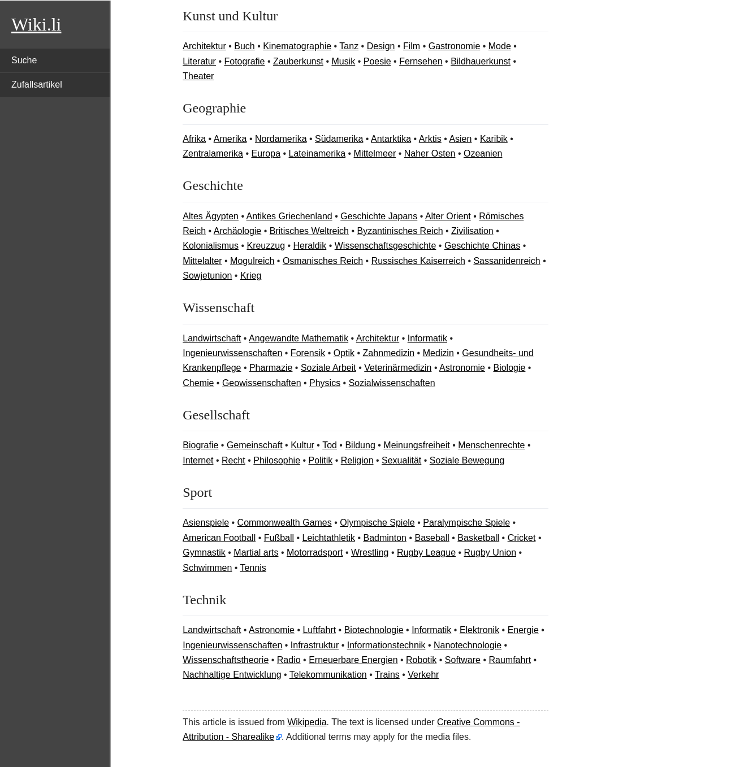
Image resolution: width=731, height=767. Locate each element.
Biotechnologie (374, 630)
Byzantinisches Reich (400, 231)
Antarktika (391, 139)
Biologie (509, 367)
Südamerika (339, 139)
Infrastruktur (315, 645)
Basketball (478, 538)
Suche (24, 60)
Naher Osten (430, 153)
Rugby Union (490, 552)
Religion (357, 460)
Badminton (384, 538)
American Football (219, 538)
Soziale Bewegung (467, 460)
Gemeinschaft (255, 445)
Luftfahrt (319, 630)
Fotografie (244, 61)
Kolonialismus (211, 245)
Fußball (279, 538)
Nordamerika (281, 139)
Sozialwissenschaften (392, 383)
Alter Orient (448, 216)
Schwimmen (207, 568)
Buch (244, 46)
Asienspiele (206, 522)
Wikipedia (306, 722)
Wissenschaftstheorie (226, 660)
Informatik (427, 338)
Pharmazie (270, 367)
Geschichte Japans (378, 216)
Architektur (204, 46)
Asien (460, 139)
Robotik (421, 660)
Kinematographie (297, 46)
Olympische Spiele (377, 522)
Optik (344, 353)
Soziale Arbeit (328, 367)
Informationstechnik (386, 645)
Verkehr (423, 674)
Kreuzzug (265, 245)
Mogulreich (252, 261)
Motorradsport (315, 552)
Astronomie (462, 367)
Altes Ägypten (211, 216)
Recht (233, 460)
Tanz (348, 46)
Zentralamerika (213, 153)
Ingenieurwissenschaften (232, 353)
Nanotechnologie (467, 645)
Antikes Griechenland (289, 216)
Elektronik (479, 630)
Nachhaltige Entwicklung (232, 674)
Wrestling (369, 552)
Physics (324, 383)
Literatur (199, 61)
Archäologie (238, 231)
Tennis (253, 568)
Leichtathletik (328, 538)
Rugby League (426, 552)
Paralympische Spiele (466, 522)
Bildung (360, 445)
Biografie (200, 445)
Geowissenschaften (261, 383)
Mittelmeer (375, 153)
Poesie (377, 61)
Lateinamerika (317, 153)
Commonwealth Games (284, 522)
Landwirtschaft (212, 338)
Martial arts (255, 552)
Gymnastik (204, 552)
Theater (198, 76)
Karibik (494, 139)
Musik (343, 61)
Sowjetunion (207, 275)
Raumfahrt (509, 660)
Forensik (308, 353)
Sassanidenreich (506, 261)
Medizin (438, 353)
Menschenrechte (491, 445)
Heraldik (310, 245)
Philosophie (276, 460)
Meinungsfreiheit (416, 445)
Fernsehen (421, 61)
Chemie (198, 383)
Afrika (194, 139)
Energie (523, 630)
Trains (387, 674)
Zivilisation (472, 231)
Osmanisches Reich (323, 261)
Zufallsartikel (36, 84)
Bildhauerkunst (481, 61)
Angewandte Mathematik (298, 338)
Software (463, 660)
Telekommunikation (328, 674)
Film (411, 46)
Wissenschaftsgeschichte (385, 245)
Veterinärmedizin (397, 367)
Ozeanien (483, 153)
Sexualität (401, 460)
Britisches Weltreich (309, 231)
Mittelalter (202, 261)
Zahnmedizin (389, 353)
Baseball (431, 538)
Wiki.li (36, 24)
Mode (499, 46)
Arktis (430, 139)
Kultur (302, 445)
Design (381, 46)
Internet (198, 460)
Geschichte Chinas (482, 245)
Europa (265, 153)
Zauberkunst (298, 61)
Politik (321, 460)
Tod (329, 445)
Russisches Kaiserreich (418, 261)
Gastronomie (455, 46)
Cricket (522, 538)
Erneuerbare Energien (353, 660)
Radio (289, 660)
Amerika (230, 139)
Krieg (250, 275)
